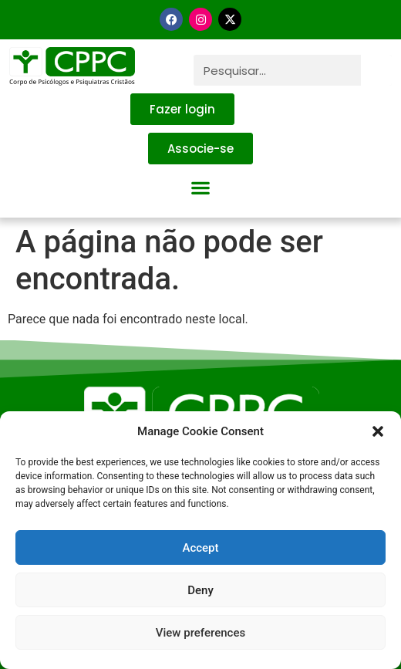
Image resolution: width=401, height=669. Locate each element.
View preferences (200, 633)
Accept (200, 548)
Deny (200, 590)
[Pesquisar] (376, 70)
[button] (378, 431)
